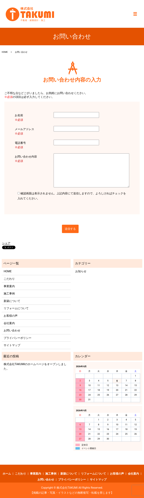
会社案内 (9, 323)
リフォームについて (16, 308)
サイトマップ (12, 345)
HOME (5, 52)
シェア (6, 243)
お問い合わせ (12, 330)
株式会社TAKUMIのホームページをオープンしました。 (35, 366)
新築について (12, 301)
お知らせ (80, 271)
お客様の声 (11, 315)
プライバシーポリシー (17, 338)
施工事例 (9, 293)
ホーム (7, 473)
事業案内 (9, 286)
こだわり (9, 278)
